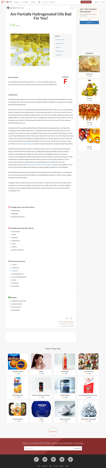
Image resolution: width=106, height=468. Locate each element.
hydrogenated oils (26, 144)
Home (38, 466)
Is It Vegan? (25, 2)
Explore (33, 2)
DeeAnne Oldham (69, 321)
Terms (67, 466)
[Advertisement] (38, 337)
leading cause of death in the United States (39, 165)
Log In (103, 2)
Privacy (61, 466)
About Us (16, 2)
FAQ (50, 466)
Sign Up (96, 2)
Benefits (59, 55)
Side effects (60, 51)
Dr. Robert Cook (20, 8)
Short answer (60, 39)
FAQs (58, 47)
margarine (15, 271)
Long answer (60, 43)
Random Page (86, 2)
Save (72, 7)
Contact (55, 466)
